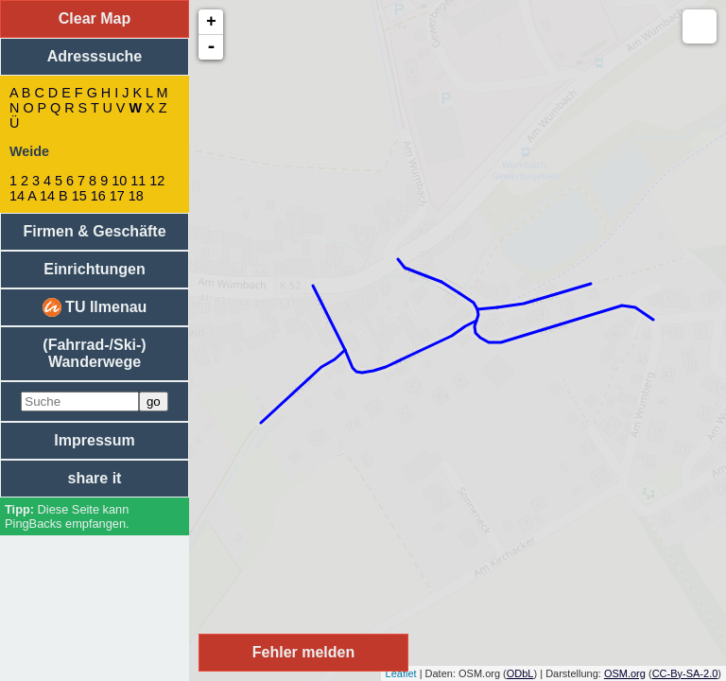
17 (117, 195)
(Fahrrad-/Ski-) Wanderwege (94, 353)
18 (136, 195)
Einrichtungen (94, 269)
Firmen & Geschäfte (94, 231)
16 (98, 195)
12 (156, 180)
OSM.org (625, 673)
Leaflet (401, 673)
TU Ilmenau (95, 307)
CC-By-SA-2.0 (685, 673)
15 (79, 195)
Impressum (94, 440)
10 (119, 180)
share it (95, 478)
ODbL (520, 673)
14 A (22, 195)
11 (138, 180)
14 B (54, 195)
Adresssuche (95, 56)
